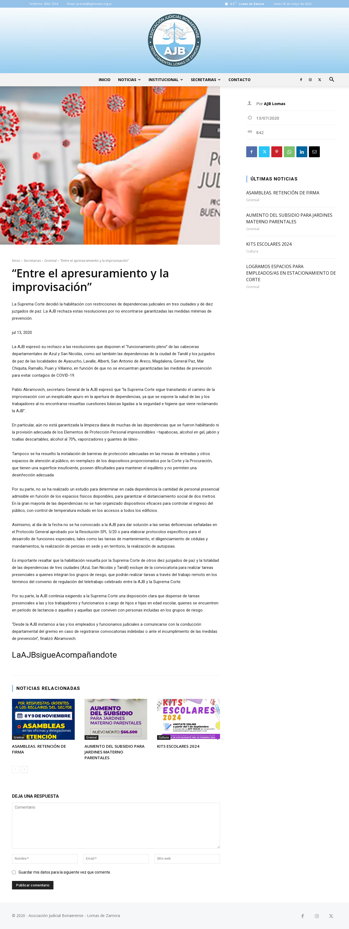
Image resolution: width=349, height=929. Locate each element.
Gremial (50, 260)
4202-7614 (51, 4)
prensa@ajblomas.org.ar (94, 4)
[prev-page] (15, 769)
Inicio (104, 79)
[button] (331, 80)
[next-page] (24, 769)
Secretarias (206, 79)
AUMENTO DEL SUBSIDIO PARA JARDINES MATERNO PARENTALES (115, 751)
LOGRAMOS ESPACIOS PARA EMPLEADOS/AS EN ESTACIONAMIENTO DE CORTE (291, 273)
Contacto (239, 79)
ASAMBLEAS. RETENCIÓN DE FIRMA (282, 193)
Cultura (164, 737)
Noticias (129, 79)
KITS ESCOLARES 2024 (178, 746)
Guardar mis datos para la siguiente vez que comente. (65, 872)
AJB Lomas (274, 103)
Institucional (166, 79)
